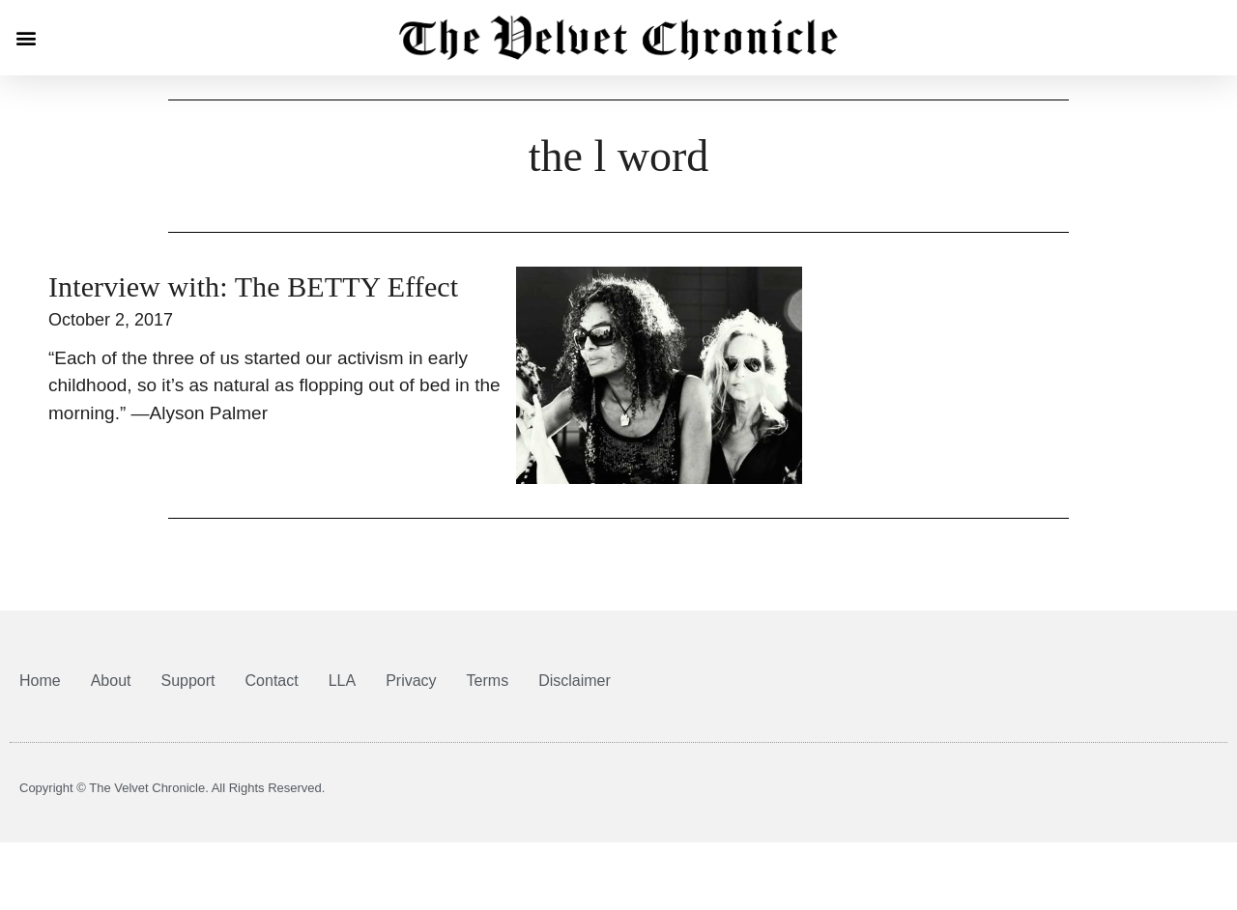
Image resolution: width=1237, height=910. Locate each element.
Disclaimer (574, 680)
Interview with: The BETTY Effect (253, 286)
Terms (488, 680)
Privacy (411, 680)
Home (40, 680)
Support (188, 680)
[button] (26, 38)
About (111, 680)
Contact (272, 680)
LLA (342, 680)
